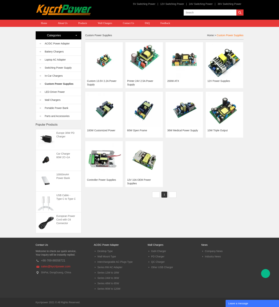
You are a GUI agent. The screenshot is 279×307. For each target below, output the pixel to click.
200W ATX (173, 81)
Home (44, 23)
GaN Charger (158, 251)
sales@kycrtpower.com (56, 266)
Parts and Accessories (57, 116)
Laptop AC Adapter (55, 59)
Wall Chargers (105, 23)
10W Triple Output (218, 130)
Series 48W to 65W (108, 283)
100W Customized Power (101, 130)
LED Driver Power (55, 91)
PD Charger (157, 256)
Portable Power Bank (56, 108)
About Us (63, 23)
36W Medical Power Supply (182, 130)
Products (82, 23)
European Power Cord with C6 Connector (65, 220)
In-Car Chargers (54, 75)
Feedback (165, 23)
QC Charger (158, 261)
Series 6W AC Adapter (109, 267)
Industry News (213, 256)
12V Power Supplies (219, 81)
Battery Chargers (54, 51)
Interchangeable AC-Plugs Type (115, 261)
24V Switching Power (201, 4)
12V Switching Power (172, 4)
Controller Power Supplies (101, 179)
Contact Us (128, 23)
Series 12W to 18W (108, 272)
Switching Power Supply (58, 67)
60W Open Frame (137, 130)
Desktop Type (105, 251)
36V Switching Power (229, 4)
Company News (214, 251)
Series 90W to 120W (108, 288)
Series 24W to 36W (108, 278)
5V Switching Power (144, 4)
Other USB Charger (162, 267)
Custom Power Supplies (59, 83)
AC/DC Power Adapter (57, 43)
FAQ (147, 23)
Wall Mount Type (106, 256)
